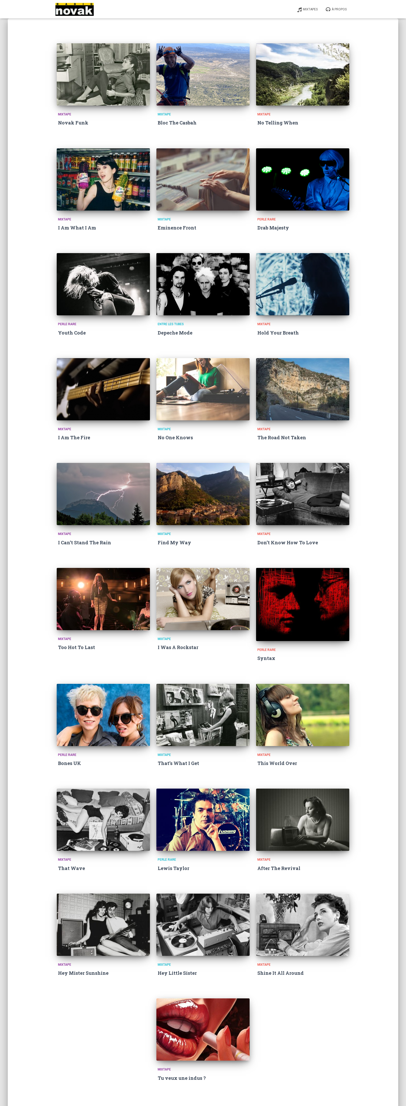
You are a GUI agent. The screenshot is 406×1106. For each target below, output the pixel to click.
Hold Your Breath (278, 333)
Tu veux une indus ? (182, 1078)
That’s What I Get (178, 763)
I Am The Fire (74, 437)
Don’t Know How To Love (287, 542)
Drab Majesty (273, 228)
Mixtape (64, 114)
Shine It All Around (280, 973)
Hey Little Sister (177, 973)
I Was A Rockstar (178, 647)
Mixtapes (307, 9)
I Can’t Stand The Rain (84, 542)
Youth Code (72, 333)
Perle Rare (266, 219)
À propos (336, 9)
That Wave (71, 868)
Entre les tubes (171, 324)
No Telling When (277, 123)
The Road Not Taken (281, 437)
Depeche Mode (175, 333)
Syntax (266, 658)
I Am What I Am (77, 228)
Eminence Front (177, 228)
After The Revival (278, 868)
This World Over (277, 763)
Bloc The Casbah (177, 123)
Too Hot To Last (76, 647)
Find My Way (174, 542)
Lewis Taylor (173, 868)
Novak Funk (73, 123)
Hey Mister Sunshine (83, 973)
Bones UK (69, 763)
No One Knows (175, 437)
